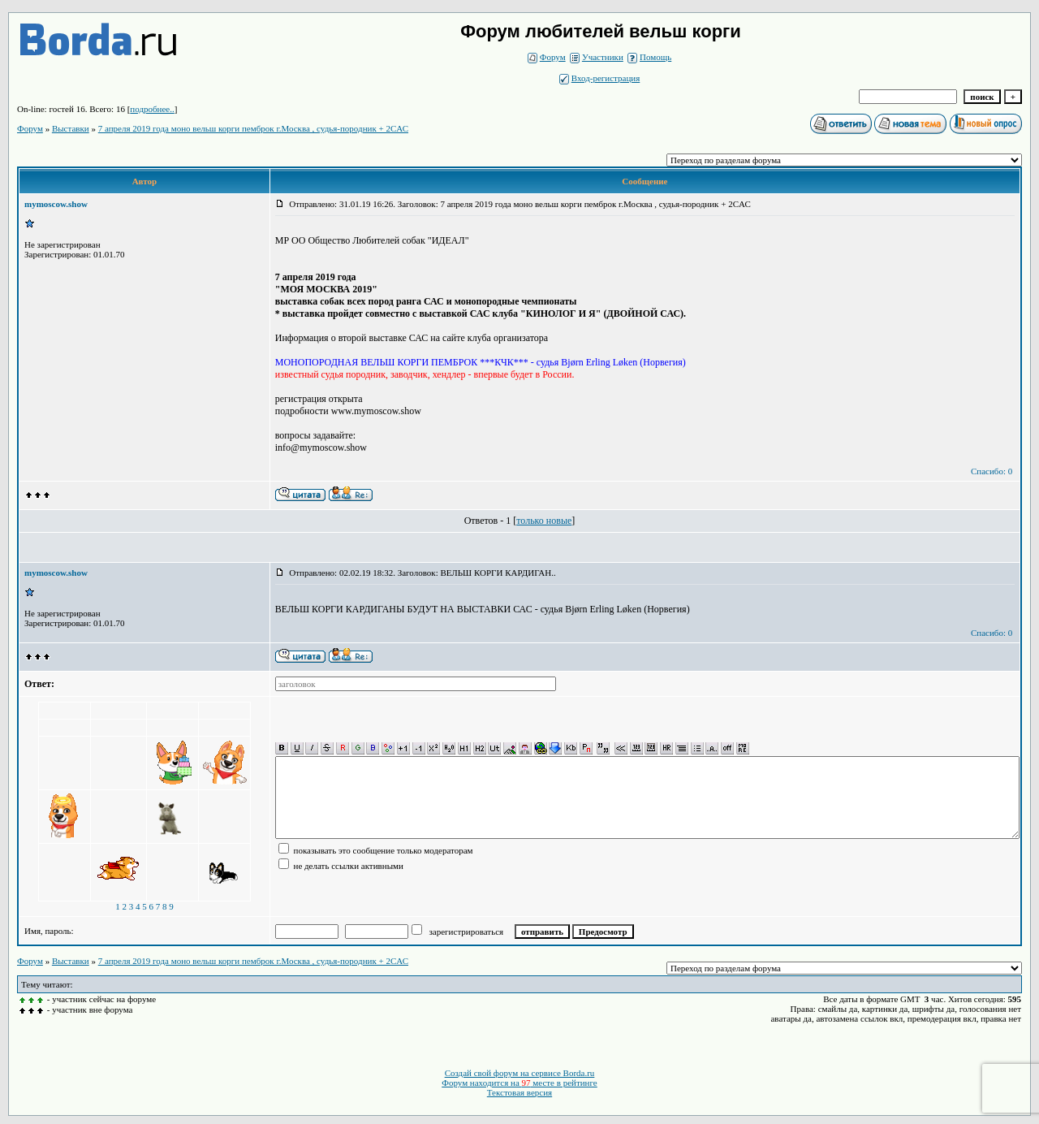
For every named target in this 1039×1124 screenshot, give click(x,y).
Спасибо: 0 (991, 471)
